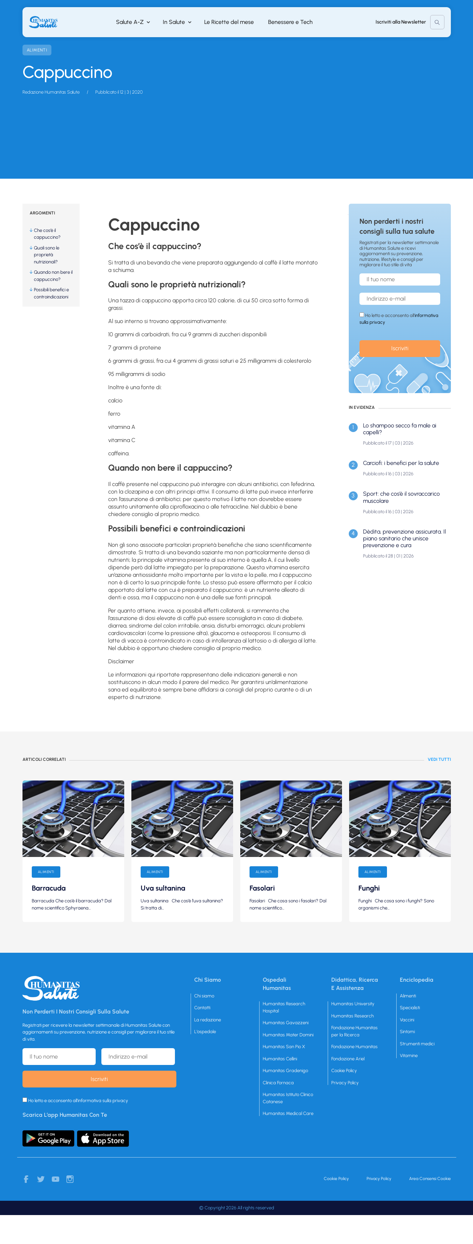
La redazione (207, 1019)
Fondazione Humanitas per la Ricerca (354, 1031)
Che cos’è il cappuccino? (47, 234)
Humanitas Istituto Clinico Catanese (288, 1098)
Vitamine (409, 1055)
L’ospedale (205, 1031)
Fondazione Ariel (347, 1058)
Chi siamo (204, 995)
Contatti (202, 1007)
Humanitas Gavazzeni (285, 1022)
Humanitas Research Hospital (284, 1007)
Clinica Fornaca (278, 1082)
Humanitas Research (352, 1016)
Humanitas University (352, 1003)
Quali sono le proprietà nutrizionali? (46, 254)
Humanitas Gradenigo (285, 1070)
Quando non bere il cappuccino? (53, 275)
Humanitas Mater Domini (288, 1034)
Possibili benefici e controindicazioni (51, 293)
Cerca (437, 22)
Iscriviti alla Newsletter (401, 22)
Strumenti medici (417, 1043)
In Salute (174, 22)
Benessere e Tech (290, 22)
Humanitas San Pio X (284, 1046)
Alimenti (37, 50)
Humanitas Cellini (280, 1058)
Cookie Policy (344, 1070)
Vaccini (407, 1019)
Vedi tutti (439, 759)
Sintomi (407, 1031)
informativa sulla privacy (103, 1100)
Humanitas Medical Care (288, 1113)
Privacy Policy (345, 1082)
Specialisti (410, 1007)
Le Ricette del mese (229, 22)
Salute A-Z (130, 22)
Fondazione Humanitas (354, 1046)
